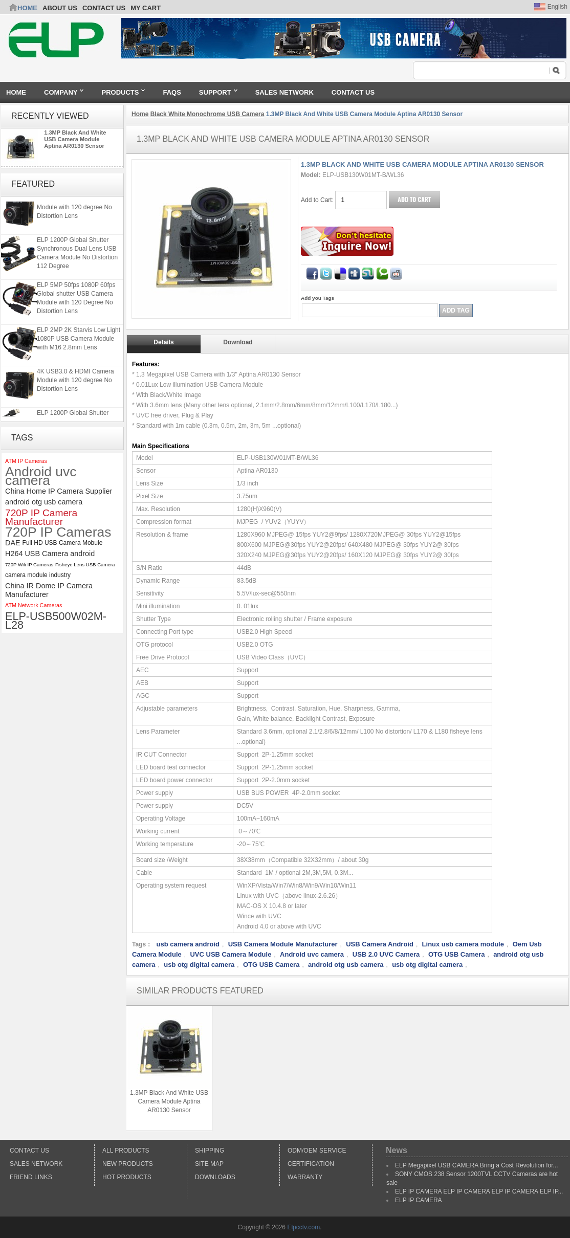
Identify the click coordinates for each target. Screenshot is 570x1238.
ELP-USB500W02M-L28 (55, 620)
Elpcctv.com (303, 1227)
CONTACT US (103, 8)
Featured (33, 184)
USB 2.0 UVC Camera (386, 954)
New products (127, 1163)
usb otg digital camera (199, 964)
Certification (311, 1163)
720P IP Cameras (58, 532)
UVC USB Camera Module (230, 954)
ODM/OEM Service (317, 1150)
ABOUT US (59, 8)
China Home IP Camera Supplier (58, 491)
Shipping (209, 1150)
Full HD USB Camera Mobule (63, 542)
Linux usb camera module (463, 944)
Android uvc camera (40, 476)
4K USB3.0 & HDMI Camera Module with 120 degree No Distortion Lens (75, 209)
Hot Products (126, 1177)
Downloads (215, 1177)
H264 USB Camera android (50, 553)
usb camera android (188, 944)
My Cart (145, 8)
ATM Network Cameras (33, 605)
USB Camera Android (379, 944)
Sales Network (36, 1163)
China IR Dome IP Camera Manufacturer (49, 590)
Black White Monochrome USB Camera (207, 114)
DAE (12, 543)
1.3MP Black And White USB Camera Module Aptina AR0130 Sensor (75, 139)
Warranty (305, 1177)
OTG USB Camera (456, 954)
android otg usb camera (43, 502)
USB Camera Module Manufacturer (283, 944)
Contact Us (29, 1150)
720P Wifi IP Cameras (29, 564)
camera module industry (38, 575)
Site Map (209, 1163)
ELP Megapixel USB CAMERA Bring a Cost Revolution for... (476, 1165)
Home (27, 8)
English (550, 6)
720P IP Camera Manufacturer (41, 517)
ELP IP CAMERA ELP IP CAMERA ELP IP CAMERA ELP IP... (479, 1191)
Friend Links (31, 1177)
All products (125, 1150)
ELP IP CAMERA (418, 1200)
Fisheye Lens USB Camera (85, 564)
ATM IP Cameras (26, 461)
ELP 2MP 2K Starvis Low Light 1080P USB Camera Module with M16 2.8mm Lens (78, 340)
